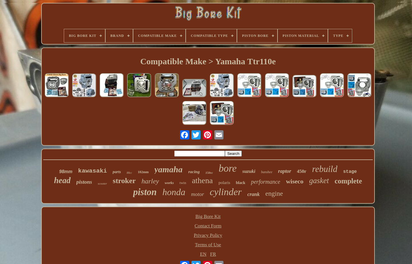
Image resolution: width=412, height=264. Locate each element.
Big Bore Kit (208, 216)
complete (348, 181)
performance (265, 182)
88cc (129, 172)
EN (203, 254)
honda (174, 192)
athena (202, 180)
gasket (319, 180)
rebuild (324, 169)
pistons (84, 182)
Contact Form (208, 226)
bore (228, 168)
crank (253, 194)
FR (213, 254)
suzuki (248, 171)
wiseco (294, 181)
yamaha (168, 169)
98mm (65, 171)
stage (350, 171)
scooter (102, 183)
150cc (209, 172)
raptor (284, 171)
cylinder (225, 192)
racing (194, 171)
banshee (266, 172)
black (240, 183)
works (169, 183)
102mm (143, 172)
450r (301, 171)
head (62, 180)
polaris (224, 182)
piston (145, 192)
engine (274, 193)
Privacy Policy (208, 235)
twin (183, 183)
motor (197, 194)
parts (117, 172)
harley (150, 181)
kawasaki (92, 171)
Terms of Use (208, 244)
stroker (124, 181)
